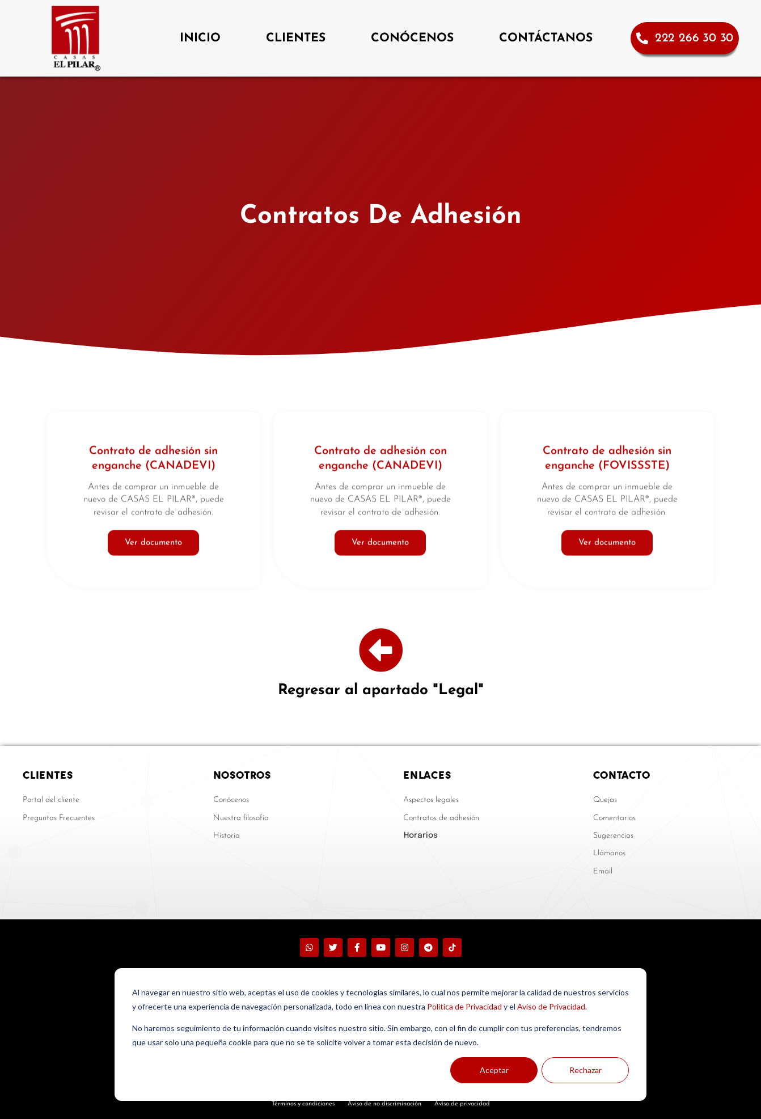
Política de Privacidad (464, 1006)
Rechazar (585, 1070)
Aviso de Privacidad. (552, 1006)
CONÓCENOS (412, 38)
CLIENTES (295, 38)
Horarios (421, 835)
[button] (471, 835)
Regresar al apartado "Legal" (381, 690)
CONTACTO (621, 774)
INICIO (200, 38)
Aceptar (494, 1070)
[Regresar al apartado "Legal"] (380, 650)
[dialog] (380, 1034)
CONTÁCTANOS (546, 38)
